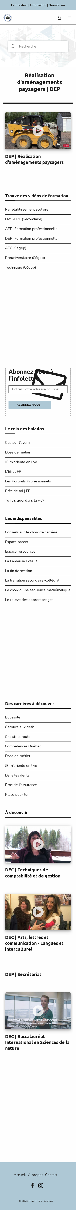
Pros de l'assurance (21, 784)
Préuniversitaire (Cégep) (25, 257)
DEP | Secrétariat (23, 974)
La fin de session (18, 570)
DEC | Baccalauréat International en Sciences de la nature (37, 1042)
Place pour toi (16, 794)
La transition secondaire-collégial (32, 580)
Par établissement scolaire (26, 209)
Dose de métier (17, 452)
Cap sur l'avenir (18, 442)
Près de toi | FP (17, 490)
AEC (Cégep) (15, 248)
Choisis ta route (17, 736)
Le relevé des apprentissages (29, 599)
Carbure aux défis (19, 727)
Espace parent (16, 541)
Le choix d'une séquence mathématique (38, 590)
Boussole (12, 717)
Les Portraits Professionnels (28, 481)
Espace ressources (20, 551)
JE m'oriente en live (21, 462)
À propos (35, 1174)
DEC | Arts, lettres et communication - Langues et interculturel (34, 943)
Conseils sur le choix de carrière (31, 532)
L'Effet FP (13, 471)
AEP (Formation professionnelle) (32, 228)
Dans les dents (17, 775)
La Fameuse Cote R (21, 561)
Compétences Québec (23, 746)
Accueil (20, 1174)
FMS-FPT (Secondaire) (23, 219)
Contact (51, 1174)
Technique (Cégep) (20, 267)
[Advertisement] (38, 320)
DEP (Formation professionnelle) (32, 238)
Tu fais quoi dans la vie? (24, 500)
